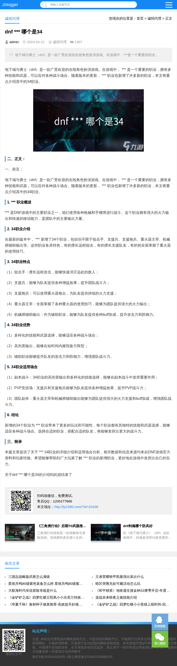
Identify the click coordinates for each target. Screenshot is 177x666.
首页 (140, 18)
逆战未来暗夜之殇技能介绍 (116, 597)
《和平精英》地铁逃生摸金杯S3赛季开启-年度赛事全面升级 (133, 590)
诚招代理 (154, 18)
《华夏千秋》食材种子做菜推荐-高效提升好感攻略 (46, 604)
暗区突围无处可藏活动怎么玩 (117, 583)
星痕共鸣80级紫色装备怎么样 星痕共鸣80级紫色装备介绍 (46, 583)
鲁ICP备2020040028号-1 (50, 657)
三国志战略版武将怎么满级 (29, 577)
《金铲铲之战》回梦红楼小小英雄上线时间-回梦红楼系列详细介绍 (133, 604)
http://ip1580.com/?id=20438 (76, 507)
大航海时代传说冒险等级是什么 (32, 590)
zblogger (10, 4)
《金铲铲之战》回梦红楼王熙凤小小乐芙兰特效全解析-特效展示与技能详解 (46, 597)
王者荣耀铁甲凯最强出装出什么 (119, 577)
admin (14, 42)
